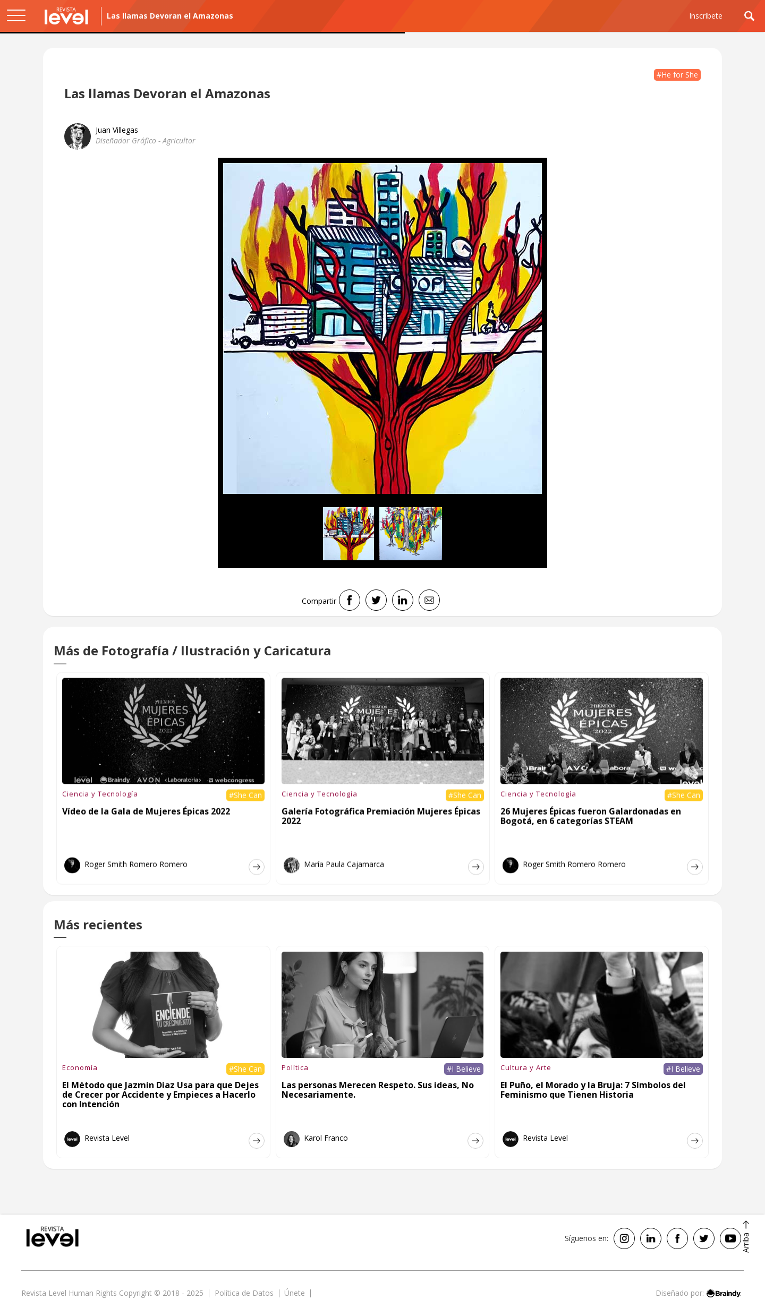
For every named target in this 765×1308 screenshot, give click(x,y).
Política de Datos (244, 1293)
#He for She (677, 75)
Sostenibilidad (91, 73)
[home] (66, 16)
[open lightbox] (382, 328)
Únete (294, 1293)
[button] (16, 16)
